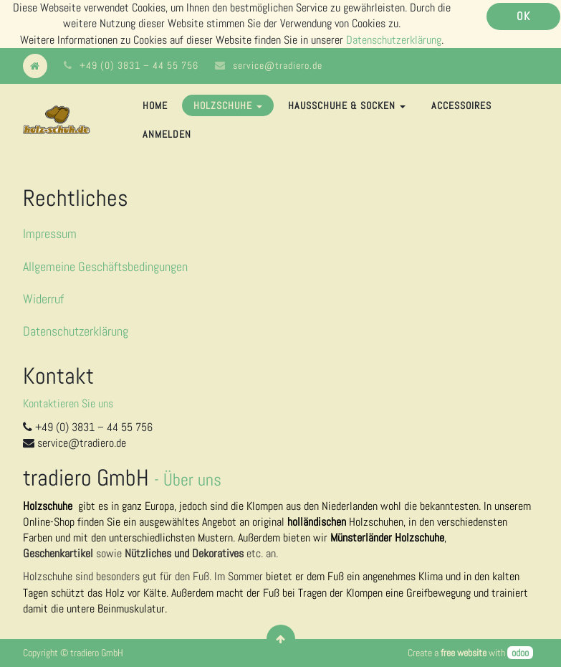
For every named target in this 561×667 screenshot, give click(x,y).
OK (523, 16)
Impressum (50, 233)
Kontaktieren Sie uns (68, 403)
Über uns (192, 479)
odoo (520, 652)
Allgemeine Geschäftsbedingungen (105, 266)
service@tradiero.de (277, 65)
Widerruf (43, 298)
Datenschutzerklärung (393, 39)
